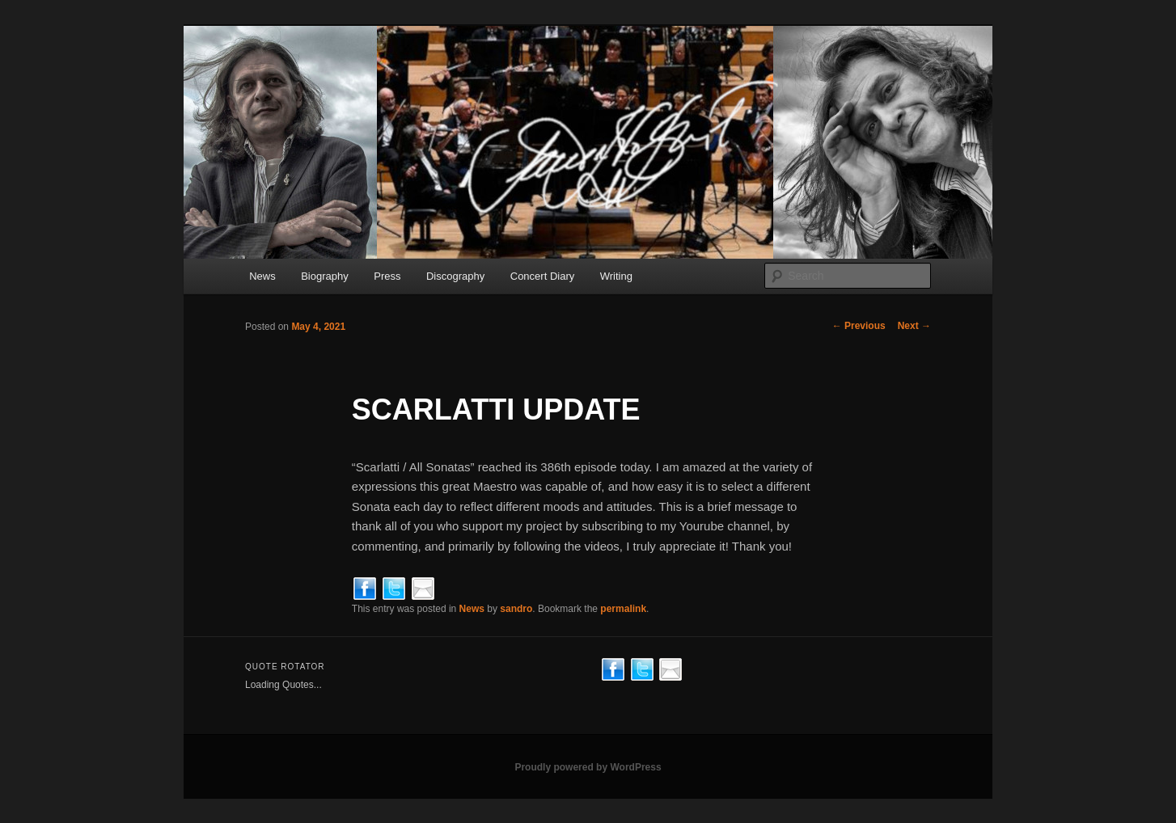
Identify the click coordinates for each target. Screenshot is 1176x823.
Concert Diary (542, 276)
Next (914, 325)
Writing (616, 276)
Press (387, 276)
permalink (623, 608)
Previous (859, 325)
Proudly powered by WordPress (587, 767)
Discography (455, 276)
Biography (325, 276)
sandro (516, 608)
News (262, 276)
